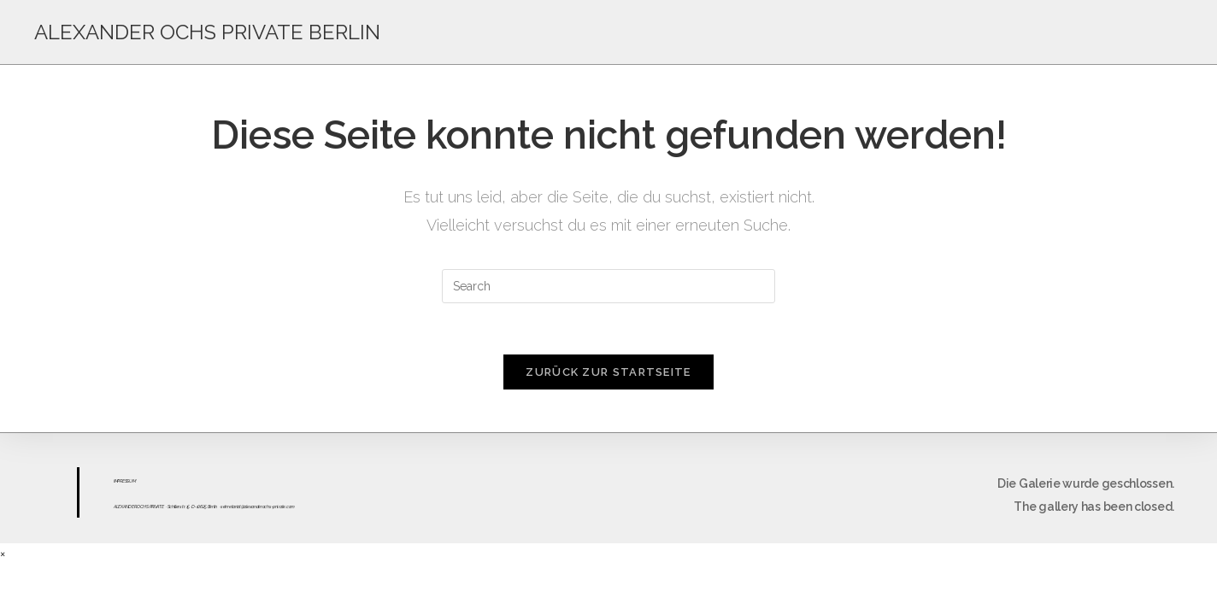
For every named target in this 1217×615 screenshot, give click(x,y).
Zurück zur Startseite (608, 372)
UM (132, 480)
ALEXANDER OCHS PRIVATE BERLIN (207, 32)
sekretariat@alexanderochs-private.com (257, 506)
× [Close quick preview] (2, 553)
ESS (125, 480)
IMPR (118, 480)
